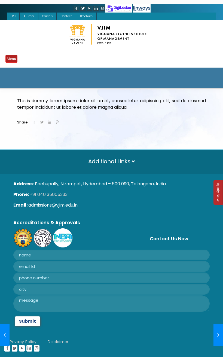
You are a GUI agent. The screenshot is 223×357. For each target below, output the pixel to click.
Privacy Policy (23, 341)
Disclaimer (58, 341)
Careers (47, 16)
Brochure (86, 16)
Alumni (29, 16)
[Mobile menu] (12, 59)
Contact (66, 16)
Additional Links (111, 161)
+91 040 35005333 (49, 194)
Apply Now (218, 192)
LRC (13, 16)
